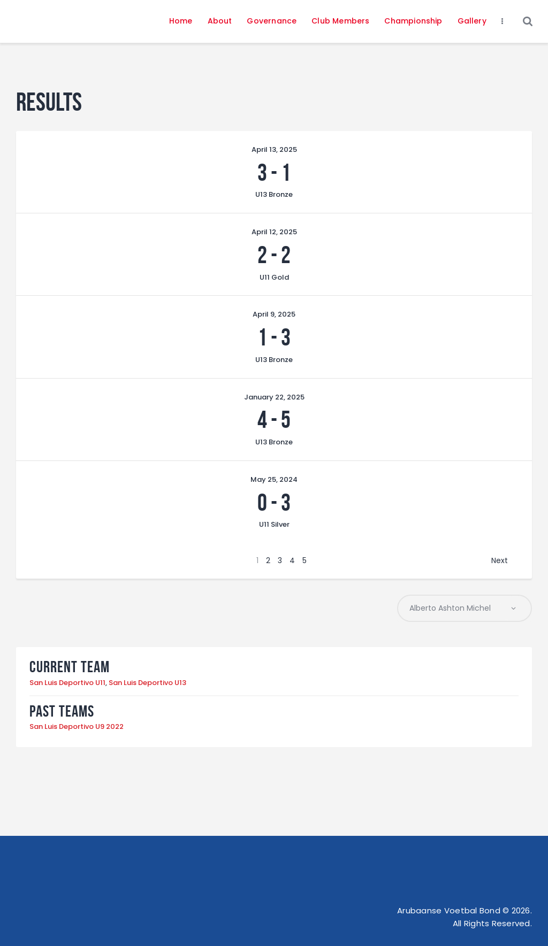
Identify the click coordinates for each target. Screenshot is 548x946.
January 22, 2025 (274, 397)
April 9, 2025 (274, 314)
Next (499, 560)
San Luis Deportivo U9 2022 (76, 727)
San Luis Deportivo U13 (147, 683)
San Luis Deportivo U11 (67, 683)
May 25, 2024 (274, 479)
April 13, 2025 (274, 149)
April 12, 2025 (274, 232)
